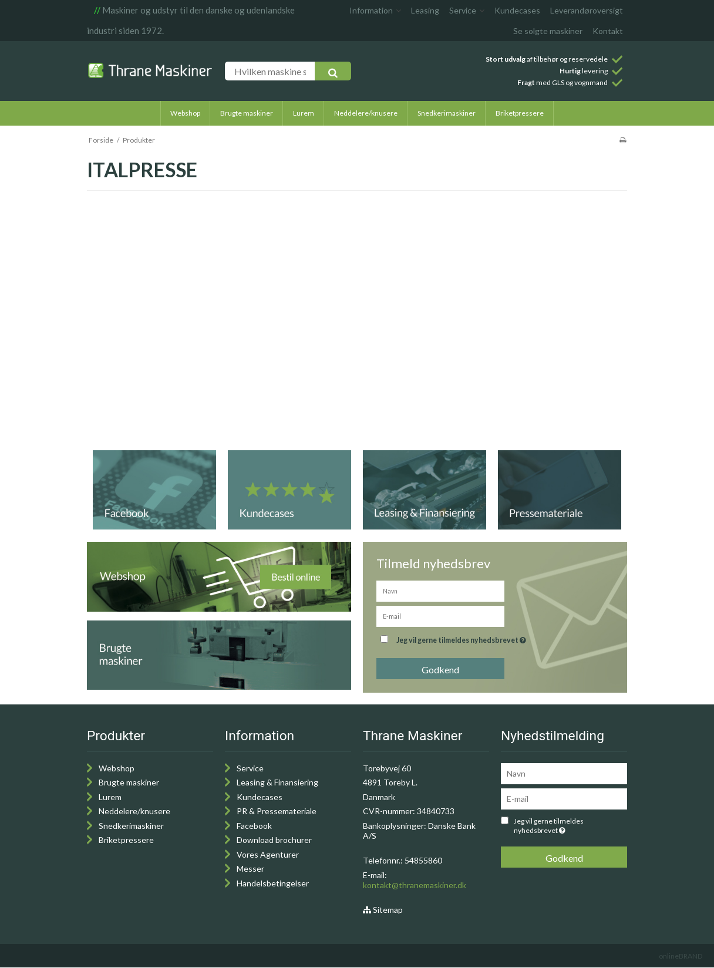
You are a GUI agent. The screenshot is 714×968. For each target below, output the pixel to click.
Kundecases (259, 797)
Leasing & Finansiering (277, 782)
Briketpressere (126, 840)
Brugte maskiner (129, 782)
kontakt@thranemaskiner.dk (414, 885)
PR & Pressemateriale (276, 811)
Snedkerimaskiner (131, 826)
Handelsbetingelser (273, 883)
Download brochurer (274, 840)
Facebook (254, 826)
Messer (250, 868)
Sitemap (383, 910)
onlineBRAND (680, 956)
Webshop (116, 768)
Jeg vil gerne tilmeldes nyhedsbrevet (490, 638)
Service (250, 768)
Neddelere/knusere (134, 811)
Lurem (110, 797)
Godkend (440, 669)
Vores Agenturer (268, 854)
